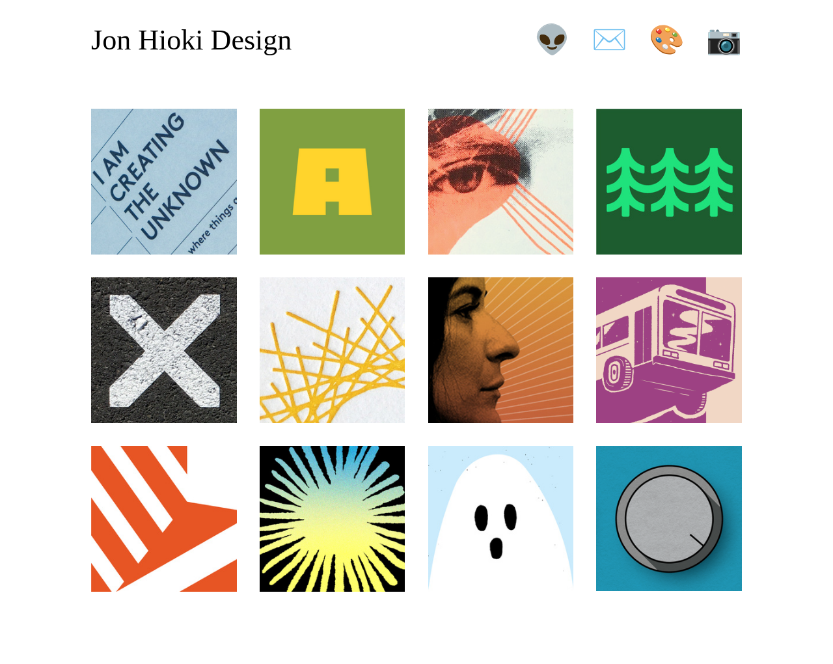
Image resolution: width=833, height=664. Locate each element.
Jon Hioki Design (191, 40)
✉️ (609, 40)
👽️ (552, 40)
